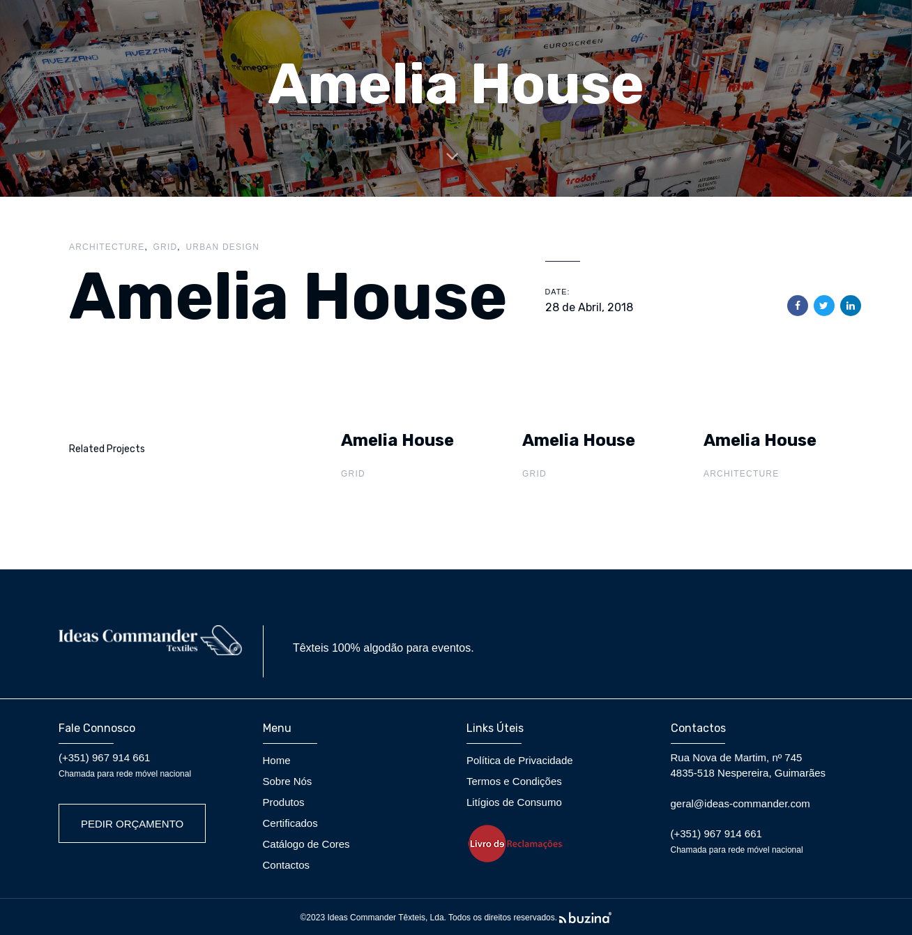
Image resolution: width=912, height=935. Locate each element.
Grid (165, 247)
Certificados (290, 823)
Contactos (286, 865)
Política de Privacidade (519, 760)
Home (277, 760)
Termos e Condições (514, 781)
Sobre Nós (287, 781)
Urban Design (222, 247)
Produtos (284, 802)
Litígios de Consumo (514, 802)
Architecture (106, 247)
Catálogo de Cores (306, 844)
